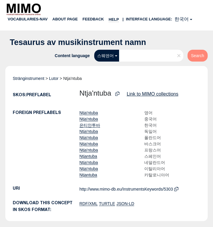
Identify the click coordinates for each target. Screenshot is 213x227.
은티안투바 (89, 125)
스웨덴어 (105, 55)
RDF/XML (88, 203)
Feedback (93, 19)
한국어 (181, 19)
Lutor (54, 78)
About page (65, 19)
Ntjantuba (88, 156)
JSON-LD (125, 203)
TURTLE (107, 203)
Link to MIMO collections (152, 93)
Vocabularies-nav (28, 19)
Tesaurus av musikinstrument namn (78, 42)
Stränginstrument (28, 78)
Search (197, 55)
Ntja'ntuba (88, 112)
